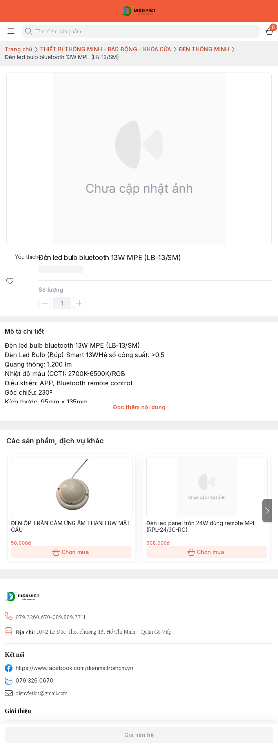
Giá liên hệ (139, 735)
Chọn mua (71, 552)
